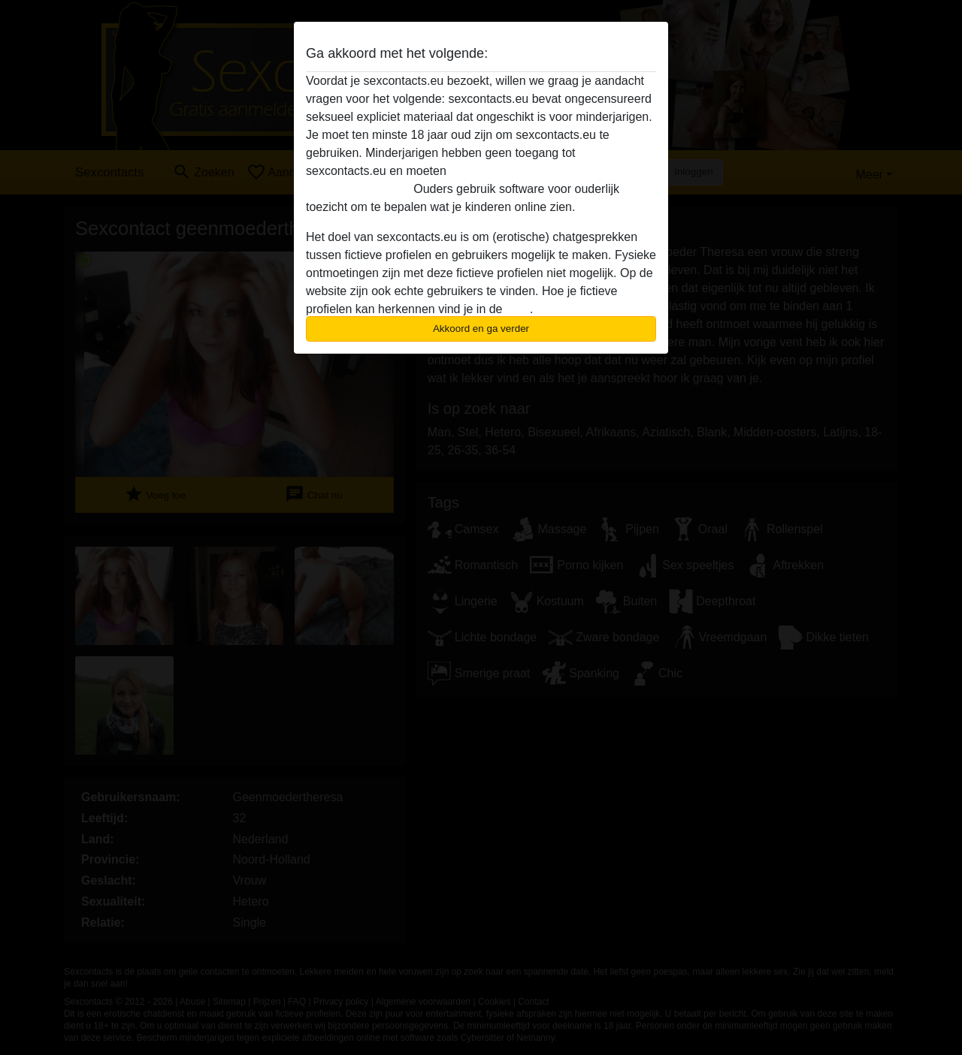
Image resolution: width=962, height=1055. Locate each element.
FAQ (518, 309)
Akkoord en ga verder (481, 328)
